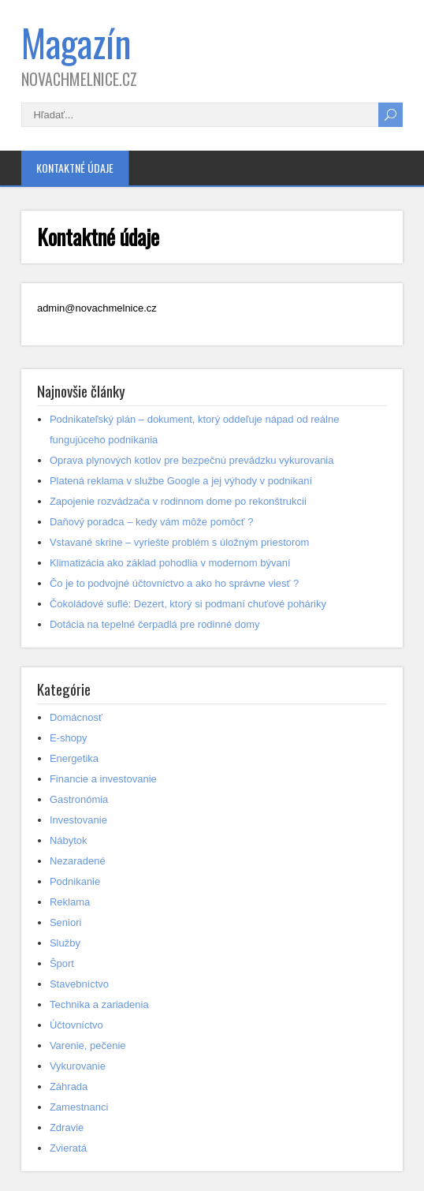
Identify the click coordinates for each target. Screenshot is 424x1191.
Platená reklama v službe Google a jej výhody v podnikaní (181, 481)
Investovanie (78, 820)
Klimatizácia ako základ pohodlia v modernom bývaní (170, 563)
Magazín (76, 42)
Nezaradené (78, 861)
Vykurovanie (78, 1066)
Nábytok (68, 840)
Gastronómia (79, 799)
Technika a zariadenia (99, 1004)
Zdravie (67, 1127)
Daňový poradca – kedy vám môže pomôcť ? (152, 522)
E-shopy (68, 738)
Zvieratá (68, 1148)
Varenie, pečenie (88, 1045)
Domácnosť (76, 717)
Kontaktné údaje (74, 167)
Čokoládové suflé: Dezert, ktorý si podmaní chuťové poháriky (188, 604)
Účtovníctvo (76, 1025)
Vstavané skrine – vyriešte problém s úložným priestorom (179, 542)
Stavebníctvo (79, 984)
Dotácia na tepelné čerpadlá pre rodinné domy (155, 624)
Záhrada (68, 1086)
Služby (65, 943)
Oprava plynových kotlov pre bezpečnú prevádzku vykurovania (192, 460)
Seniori (65, 922)
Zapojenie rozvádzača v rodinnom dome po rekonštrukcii (178, 501)
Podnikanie (75, 881)
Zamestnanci (79, 1107)
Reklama (70, 902)
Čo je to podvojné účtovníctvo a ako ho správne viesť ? (174, 583)
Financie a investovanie (103, 779)
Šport (62, 963)
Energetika (74, 758)
